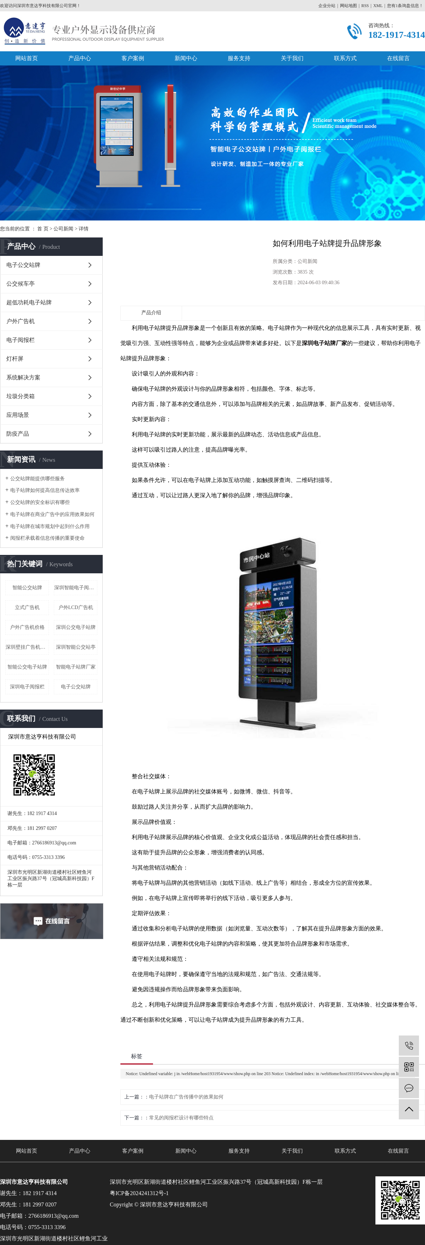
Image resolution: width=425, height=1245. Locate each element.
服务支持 (239, 58)
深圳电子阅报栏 (27, 686)
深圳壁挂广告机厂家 (27, 647)
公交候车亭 (20, 284)
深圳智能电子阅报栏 (75, 587)
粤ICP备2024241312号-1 (139, 1193)
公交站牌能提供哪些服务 (37, 478)
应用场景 (17, 415)
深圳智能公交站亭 (76, 647)
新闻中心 (186, 58)
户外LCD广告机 (75, 607)
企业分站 (326, 5)
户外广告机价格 (27, 627)
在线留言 (398, 58)
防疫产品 (17, 434)
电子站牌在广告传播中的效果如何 (186, 1097)
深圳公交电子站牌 (76, 627)
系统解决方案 (23, 377)
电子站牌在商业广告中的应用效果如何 (52, 514)
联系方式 (345, 58)
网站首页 (26, 58)
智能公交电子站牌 (27, 667)
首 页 (43, 228)
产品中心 (79, 58)
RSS (365, 5)
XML (378, 5)
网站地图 (348, 5)
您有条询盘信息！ (405, 5)
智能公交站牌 (27, 587)
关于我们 (292, 58)
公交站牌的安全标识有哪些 (40, 502)
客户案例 (132, 58)
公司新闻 (63, 228)
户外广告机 (20, 321)
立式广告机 (27, 607)
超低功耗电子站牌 (29, 302)
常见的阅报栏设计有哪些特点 (181, 1117)
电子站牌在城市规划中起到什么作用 (50, 526)
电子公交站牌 (23, 265)
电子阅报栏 (20, 340)
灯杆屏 (14, 359)
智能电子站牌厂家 (76, 667)
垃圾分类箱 (20, 396)
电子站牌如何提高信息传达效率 (45, 490)
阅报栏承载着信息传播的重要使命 (47, 538)
